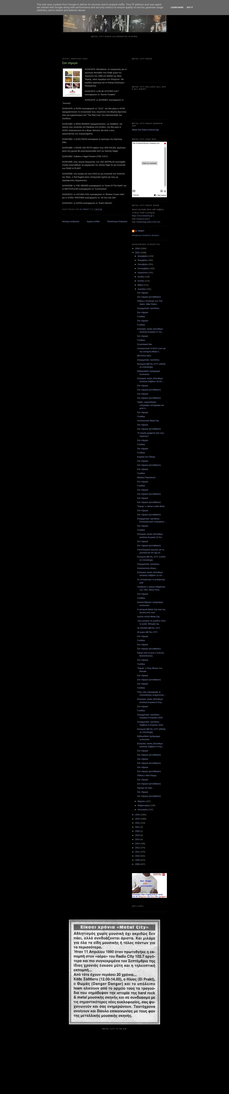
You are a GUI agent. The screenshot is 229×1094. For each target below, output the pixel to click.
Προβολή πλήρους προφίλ (145, 235)
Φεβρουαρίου (144, 805)
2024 (137, 814)
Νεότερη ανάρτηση (70, 221)
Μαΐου (141, 285)
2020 (137, 831)
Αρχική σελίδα (93, 221)
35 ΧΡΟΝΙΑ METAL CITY (148, 628)
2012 (137, 847)
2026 (137, 248)
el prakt (140, 231)
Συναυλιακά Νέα (144, 344)
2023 (137, 819)
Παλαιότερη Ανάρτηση (117, 221)
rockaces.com (142, 219)
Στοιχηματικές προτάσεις (148, 308)
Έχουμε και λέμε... (145, 788)
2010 (137, 856)
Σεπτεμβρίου (144, 268)
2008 (137, 864)
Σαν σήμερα (142, 293)
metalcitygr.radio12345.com (148, 222)
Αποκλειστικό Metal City (148, 420)
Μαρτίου (142, 801)
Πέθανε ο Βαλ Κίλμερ (146, 775)
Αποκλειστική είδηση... (147, 568)
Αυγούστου (143, 272)
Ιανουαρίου (143, 809)
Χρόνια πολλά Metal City (148, 616)
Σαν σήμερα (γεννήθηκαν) (149, 297)
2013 (137, 843)
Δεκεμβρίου (143, 256)
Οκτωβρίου (143, 264)
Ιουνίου (141, 281)
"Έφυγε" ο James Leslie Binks (151, 506)
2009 (137, 860)
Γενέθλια (141, 316)
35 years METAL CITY (147, 632)
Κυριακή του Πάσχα (146, 457)
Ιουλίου (141, 276)
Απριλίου (142, 289)
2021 (137, 827)
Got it (190, 7)
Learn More (177, 7)
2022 (137, 823)
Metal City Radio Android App (145, 130)
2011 (137, 852)
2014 (137, 839)
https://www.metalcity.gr (142, 215)
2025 (137, 252)
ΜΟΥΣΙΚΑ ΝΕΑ (144, 356)
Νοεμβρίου (143, 260)
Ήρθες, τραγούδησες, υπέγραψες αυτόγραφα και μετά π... (150, 405)
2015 (137, 835)
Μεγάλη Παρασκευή (146, 477)
